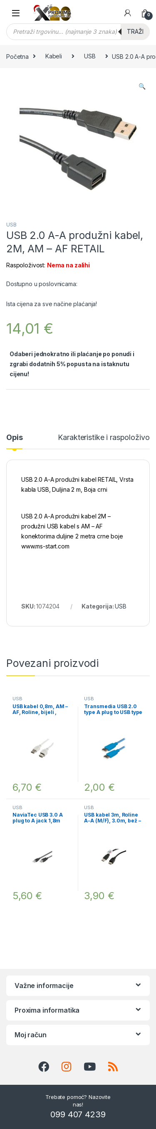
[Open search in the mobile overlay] (78, 31)
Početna (17, 56)
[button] (142, 86)
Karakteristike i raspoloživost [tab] (107, 438)
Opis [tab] (14, 438)
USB (90, 56)
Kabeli (53, 56)
